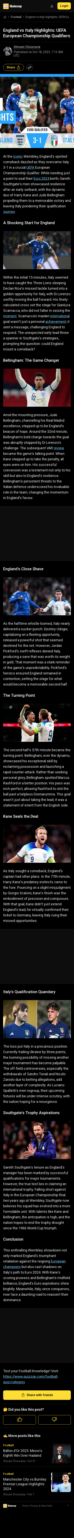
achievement (55, 321)
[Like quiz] (19, 1420)
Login (64, 6)
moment (10, 316)
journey (9, 212)
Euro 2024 (41, 178)
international (60, 316)
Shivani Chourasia (27, 47)
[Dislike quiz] (54, 1420)
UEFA (30, 167)
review (59, 448)
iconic (18, 156)
